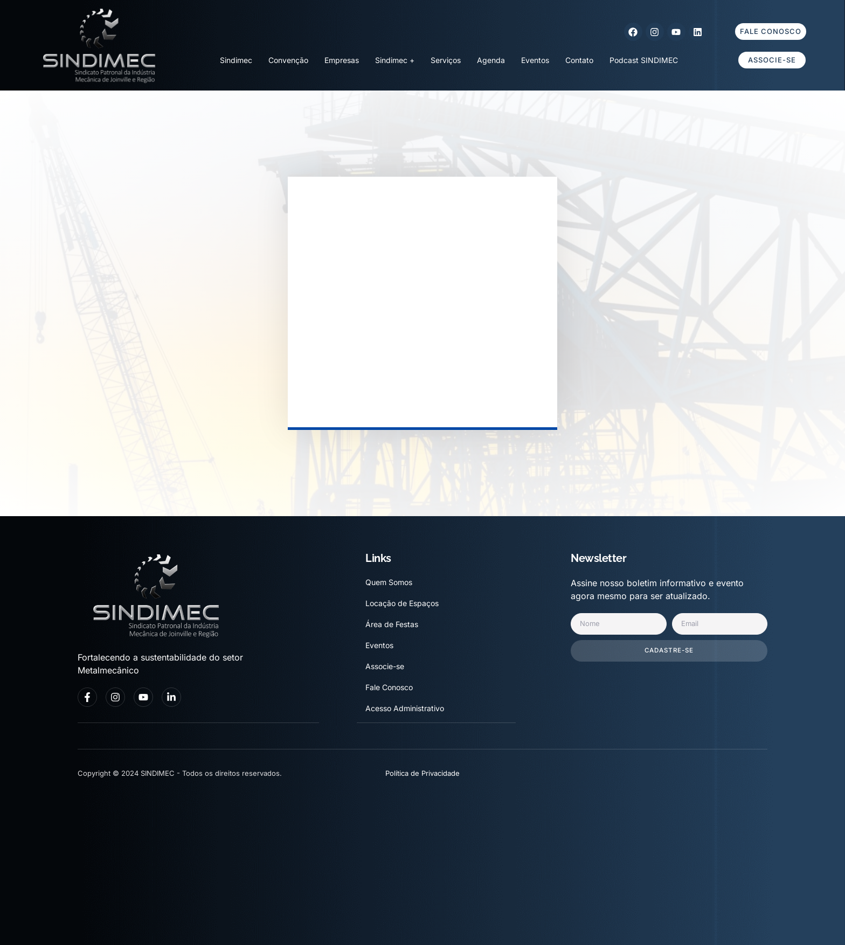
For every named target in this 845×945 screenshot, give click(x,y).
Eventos (535, 60)
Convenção (288, 60)
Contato (579, 60)
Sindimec (236, 60)
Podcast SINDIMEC (643, 60)
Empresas (341, 60)
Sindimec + (394, 60)
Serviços (446, 60)
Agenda (491, 60)
